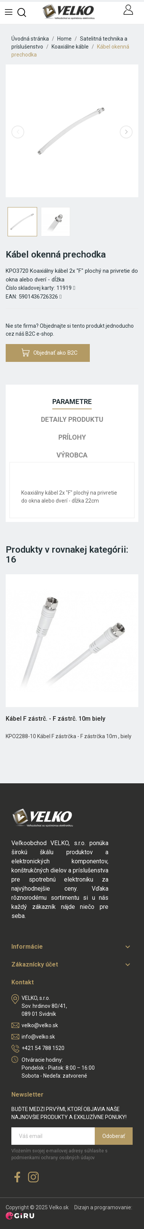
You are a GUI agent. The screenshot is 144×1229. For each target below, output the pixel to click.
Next (126, 132)
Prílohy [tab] (72, 437)
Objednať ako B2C (50, 353)
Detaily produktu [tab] (72, 419)
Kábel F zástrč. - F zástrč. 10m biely (55, 718)
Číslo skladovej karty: (30, 288)
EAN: (11, 297)
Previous (17, 132)
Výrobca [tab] (72, 455)
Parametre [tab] (72, 401)
